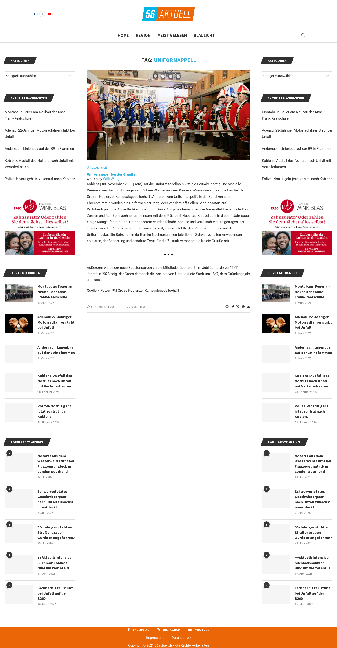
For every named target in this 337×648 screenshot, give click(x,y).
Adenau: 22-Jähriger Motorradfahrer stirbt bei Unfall (313, 322)
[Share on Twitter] (237, 307)
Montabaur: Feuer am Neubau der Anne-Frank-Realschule (313, 291)
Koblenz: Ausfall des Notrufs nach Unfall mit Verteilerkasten (312, 380)
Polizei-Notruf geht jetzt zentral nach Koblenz (297, 179)
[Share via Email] (248, 307)
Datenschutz (181, 638)
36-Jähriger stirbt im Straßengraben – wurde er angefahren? (313, 532)
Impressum (155, 638)
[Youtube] (50, 14)
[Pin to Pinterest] (243, 307)
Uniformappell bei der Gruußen (112, 174)
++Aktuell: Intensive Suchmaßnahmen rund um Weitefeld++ (312, 562)
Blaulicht (204, 35)
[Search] (303, 35)
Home (123, 35)
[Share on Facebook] (233, 307)
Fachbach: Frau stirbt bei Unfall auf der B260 (312, 593)
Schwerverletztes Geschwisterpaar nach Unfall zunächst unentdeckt (313, 499)
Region (143, 35)
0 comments (138, 307)
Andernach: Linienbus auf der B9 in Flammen (296, 149)
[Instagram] (42, 14)
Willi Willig (111, 179)
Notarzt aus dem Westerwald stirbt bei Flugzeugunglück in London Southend (313, 463)
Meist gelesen (172, 35)
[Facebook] (35, 14)
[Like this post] (227, 307)
